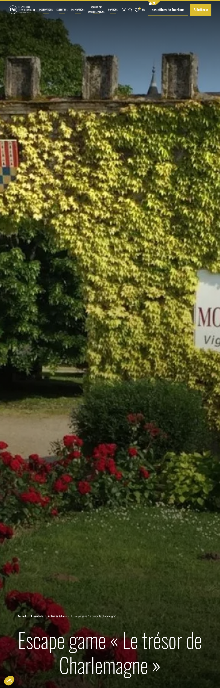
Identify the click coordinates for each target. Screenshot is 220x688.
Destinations (46, 13)
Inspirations (78, 13)
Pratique (113, 13)
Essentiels (62, 13)
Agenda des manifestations (96, 12)
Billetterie (201, 9)
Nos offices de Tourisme (168, 9)
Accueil (22, 616)
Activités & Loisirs (58, 616)
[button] (154, 3)
